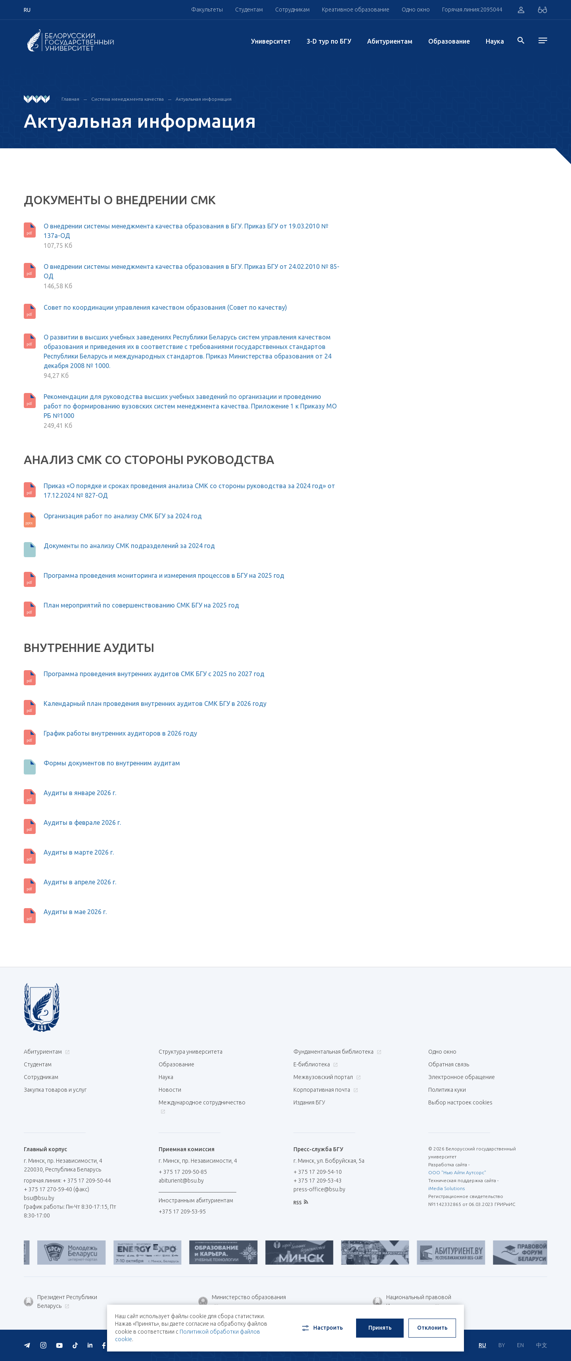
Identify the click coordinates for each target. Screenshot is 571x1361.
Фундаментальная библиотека (336, 1052)
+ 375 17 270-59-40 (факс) (56, 1189)
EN (520, 1345)
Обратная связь (448, 1064)
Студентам (249, 9)
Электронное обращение (461, 1077)
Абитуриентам (389, 41)
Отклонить (432, 1328)
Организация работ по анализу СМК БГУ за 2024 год (123, 515)
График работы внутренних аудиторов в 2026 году (120, 733)
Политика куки (447, 1090)
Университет (271, 41)
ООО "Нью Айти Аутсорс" (457, 1172)
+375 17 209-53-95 (182, 1211)
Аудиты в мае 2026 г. (75, 911)
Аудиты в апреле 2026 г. (80, 882)
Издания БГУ (309, 1102)
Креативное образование (355, 9)
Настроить (322, 1328)
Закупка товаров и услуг (55, 1090)
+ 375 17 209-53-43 (317, 1180)
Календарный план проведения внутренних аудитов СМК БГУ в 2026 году (155, 703)
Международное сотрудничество (202, 1106)
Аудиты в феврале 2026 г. (82, 822)
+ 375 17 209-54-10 (317, 1172)
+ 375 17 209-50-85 (183, 1172)
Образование (449, 41)
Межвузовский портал (326, 1077)
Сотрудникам (292, 9)
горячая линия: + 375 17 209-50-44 (67, 1180)
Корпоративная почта (324, 1090)
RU (482, 1345)
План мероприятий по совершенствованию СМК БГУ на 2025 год (141, 605)
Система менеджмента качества (127, 99)
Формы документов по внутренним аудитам (112, 763)
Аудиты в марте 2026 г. (79, 852)
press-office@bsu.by (319, 1189)
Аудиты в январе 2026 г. (80, 792)
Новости (170, 1090)
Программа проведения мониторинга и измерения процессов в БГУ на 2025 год (164, 575)
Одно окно (416, 9)
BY (501, 1345)
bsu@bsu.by (39, 1198)
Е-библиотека (314, 1064)
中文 (541, 1345)
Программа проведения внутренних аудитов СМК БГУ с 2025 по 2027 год (154, 673)
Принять (380, 1328)
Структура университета (190, 1052)
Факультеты (207, 9)
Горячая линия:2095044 (472, 9)
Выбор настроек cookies (460, 1102)
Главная (70, 99)
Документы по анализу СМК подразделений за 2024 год (129, 545)
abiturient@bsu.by (181, 1180)
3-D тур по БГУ (329, 41)
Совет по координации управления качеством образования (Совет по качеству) (165, 307)
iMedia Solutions (446, 1188)
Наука (495, 41)
